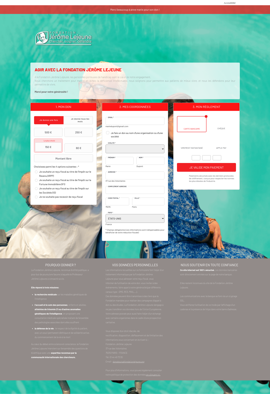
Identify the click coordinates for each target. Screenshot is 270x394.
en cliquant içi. (153, 374)
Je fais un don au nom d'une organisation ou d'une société (137, 134)
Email (111, 117)
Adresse (112, 172)
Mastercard (196, 157)
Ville (137, 198)
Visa (206, 157)
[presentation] (48, 120)
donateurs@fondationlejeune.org (128, 361)
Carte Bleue (217, 157)
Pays (110, 212)
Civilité (112, 143)
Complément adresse (117, 186)
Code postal (114, 198)
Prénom (112, 157)
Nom (141, 157)
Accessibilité (229, 3)
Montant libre (53, 158)
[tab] (49, 120)
